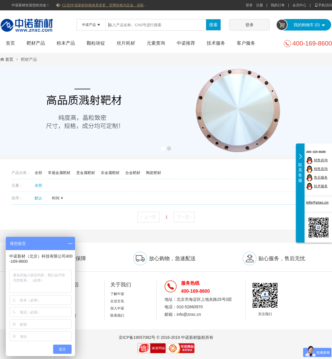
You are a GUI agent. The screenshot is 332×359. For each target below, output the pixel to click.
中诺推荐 (186, 43)
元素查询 (156, 43)
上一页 (148, 217)
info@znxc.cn (317, 203)
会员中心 (299, 5)
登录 (249, 5)
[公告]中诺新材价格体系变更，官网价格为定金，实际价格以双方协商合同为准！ (105, 5)
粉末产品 (66, 43)
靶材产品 (36, 43)
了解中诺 (117, 294)
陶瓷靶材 (153, 173)
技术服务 (216, 43)
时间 (58, 198)
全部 (38, 173)
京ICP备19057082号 (137, 337)
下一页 (184, 217)
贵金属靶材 (85, 173)
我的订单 (278, 5)
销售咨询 (321, 160)
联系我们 (117, 315)
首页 (10, 43)
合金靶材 (132, 173)
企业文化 (117, 301)
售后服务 (321, 177)
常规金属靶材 (59, 173)
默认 (40, 198)
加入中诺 (117, 308)
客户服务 (246, 43)
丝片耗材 (126, 43)
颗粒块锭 (96, 43)
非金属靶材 (110, 173)
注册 (259, 5)
